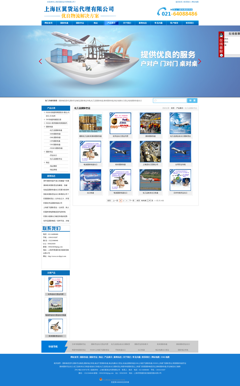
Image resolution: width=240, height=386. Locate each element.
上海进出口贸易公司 (150, 165)
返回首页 (179, 2)
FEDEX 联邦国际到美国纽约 (56, 123)
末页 (138, 201)
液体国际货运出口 (183, 344)
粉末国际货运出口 (56, 336)
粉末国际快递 (120, 165)
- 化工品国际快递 (55, 130)
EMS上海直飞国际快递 (143, 363)
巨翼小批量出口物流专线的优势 (55, 216)
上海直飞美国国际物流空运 (145, 367)
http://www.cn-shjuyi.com (57, 256)
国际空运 (80, 23)
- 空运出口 (53, 155)
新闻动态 (143, 23)
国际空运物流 (75, 101)
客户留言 (174, 23)
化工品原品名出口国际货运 (180, 136)
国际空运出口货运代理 (99, 344)
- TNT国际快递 (54, 145)
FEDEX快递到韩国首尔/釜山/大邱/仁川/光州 (58, 114)
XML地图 (165, 357)
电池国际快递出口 (135, 101)
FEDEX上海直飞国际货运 (99, 350)
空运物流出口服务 (174, 367)
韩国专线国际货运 (79, 350)
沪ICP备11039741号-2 (83, 370)
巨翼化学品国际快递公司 (52, 203)
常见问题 (158, 23)
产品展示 (111, 23)
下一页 (131, 201)
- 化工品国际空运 (55, 159)
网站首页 (49, 23)
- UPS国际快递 (54, 141)
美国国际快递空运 (179, 363)
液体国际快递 (108, 101)
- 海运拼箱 (53, 170)
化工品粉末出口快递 (150, 193)
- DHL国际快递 (55, 137)
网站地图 (195, 2)
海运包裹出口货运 (121, 101)
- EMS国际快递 (55, 134)
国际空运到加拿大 (141, 344)
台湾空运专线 (180, 165)
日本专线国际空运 (79, 344)
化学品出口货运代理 (55, 294)
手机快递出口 (120, 350)
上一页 (115, 201)
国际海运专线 (85, 101)
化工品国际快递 (97, 101)
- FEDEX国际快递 (56, 148)
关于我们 (127, 23)
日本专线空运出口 (180, 193)
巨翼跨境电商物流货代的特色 (54, 212)
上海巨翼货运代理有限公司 (110, 370)
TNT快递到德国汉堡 (53, 120)
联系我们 (187, 2)
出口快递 (90, 193)
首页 (172, 108)
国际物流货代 (64, 101)
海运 (96, 23)
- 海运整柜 (53, 166)
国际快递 (64, 23)
